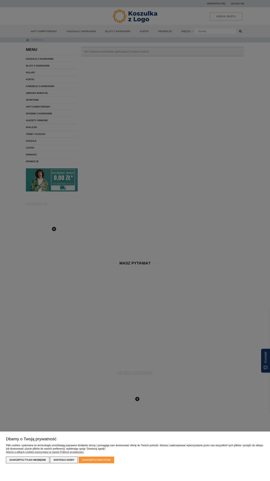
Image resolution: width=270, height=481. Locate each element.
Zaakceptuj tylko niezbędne (27, 460)
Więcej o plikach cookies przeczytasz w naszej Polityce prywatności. (45, 452)
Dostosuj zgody (64, 460)
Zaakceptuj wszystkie (96, 460)
